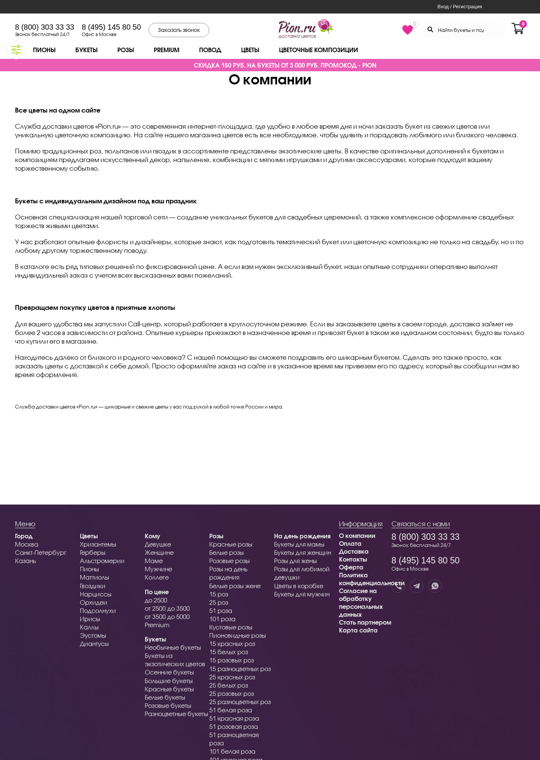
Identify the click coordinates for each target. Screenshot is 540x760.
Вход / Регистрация (459, 6)
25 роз (218, 602)
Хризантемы (98, 544)
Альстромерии (102, 560)
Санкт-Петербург (40, 552)
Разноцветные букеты (176, 713)
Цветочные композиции (318, 49)
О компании (357, 535)
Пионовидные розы (237, 635)
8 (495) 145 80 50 (111, 27)
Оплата (350, 543)
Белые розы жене (235, 585)
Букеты (86, 49)
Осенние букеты (169, 672)
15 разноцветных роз (240, 668)
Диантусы (94, 643)
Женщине (159, 552)
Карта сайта (358, 630)
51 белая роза (230, 709)
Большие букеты (169, 680)
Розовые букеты (168, 705)
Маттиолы (94, 577)
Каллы (89, 627)
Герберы (92, 552)
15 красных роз (232, 643)
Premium (166, 49)
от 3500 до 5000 (167, 616)
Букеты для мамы (299, 544)
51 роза (220, 610)
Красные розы (230, 544)
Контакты (353, 559)
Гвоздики (92, 585)
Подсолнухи (98, 610)
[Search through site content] (463, 30)
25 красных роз (232, 676)
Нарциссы (95, 594)
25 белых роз (228, 685)
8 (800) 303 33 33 (44, 27)
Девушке (158, 544)
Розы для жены (295, 560)
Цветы (250, 49)
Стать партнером (365, 622)
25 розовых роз (231, 693)
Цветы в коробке (298, 585)
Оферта (351, 567)
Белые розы (226, 552)
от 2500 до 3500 (167, 608)
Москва (26, 544)
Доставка (354, 551)
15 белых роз (228, 651)
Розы (125, 49)
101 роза (222, 618)
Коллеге (157, 577)
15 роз (218, 594)
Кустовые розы (230, 627)
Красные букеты (169, 688)
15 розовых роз (231, 660)
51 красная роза (234, 718)
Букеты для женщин (302, 552)
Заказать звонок (179, 30)
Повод (210, 49)
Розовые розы (229, 560)
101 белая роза (232, 751)
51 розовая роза (233, 726)
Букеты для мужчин (302, 594)
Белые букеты (165, 697)
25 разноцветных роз (240, 701)
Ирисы (90, 618)
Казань (25, 560)
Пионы (44, 49)
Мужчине (158, 568)
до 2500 (156, 600)
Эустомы (93, 635)
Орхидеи (93, 602)
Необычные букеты (173, 647)
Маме (154, 560)
